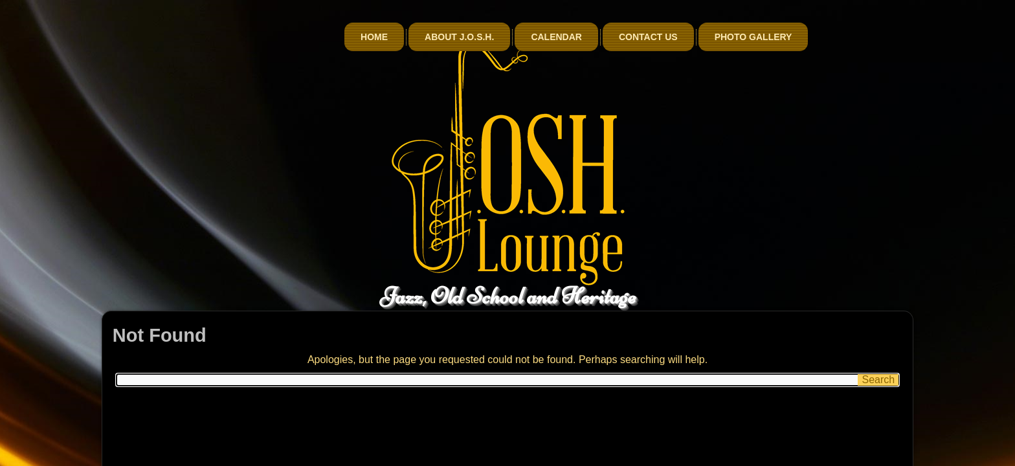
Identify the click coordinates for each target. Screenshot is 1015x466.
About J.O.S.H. (550, 37)
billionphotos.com (582, 457)
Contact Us (739, 37)
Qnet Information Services (484, 457)
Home (465, 37)
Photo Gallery (845, 37)
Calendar (648, 37)
